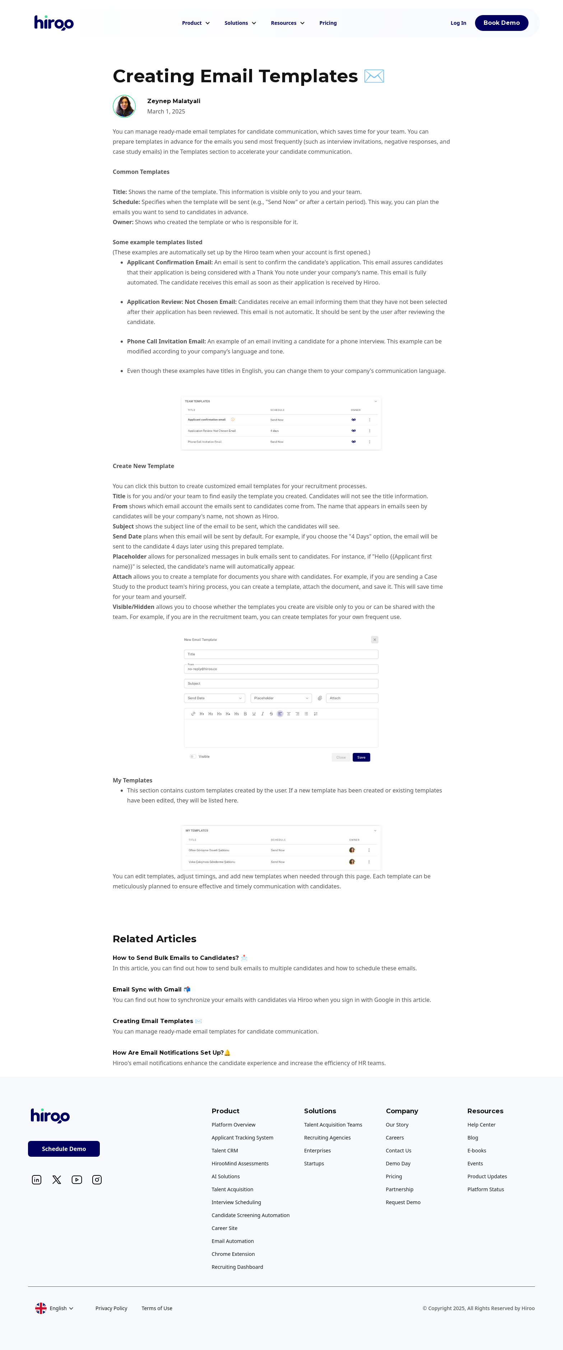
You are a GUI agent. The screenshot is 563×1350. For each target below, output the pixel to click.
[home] (54, 23)
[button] (196, 23)
